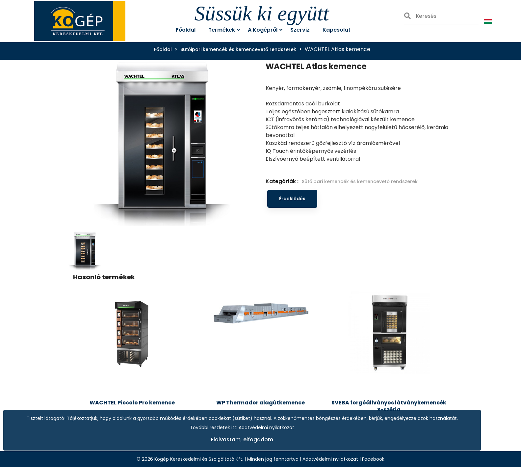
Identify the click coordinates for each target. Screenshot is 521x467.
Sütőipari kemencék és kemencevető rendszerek (238, 49)
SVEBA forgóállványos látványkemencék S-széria (388, 406)
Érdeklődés (292, 198)
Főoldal (163, 49)
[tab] (84, 248)
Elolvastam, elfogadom (242, 439)
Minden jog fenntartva (273, 459)
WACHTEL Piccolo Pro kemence (132, 402)
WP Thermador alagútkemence (260, 402)
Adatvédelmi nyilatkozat (330, 459)
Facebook (373, 459)
